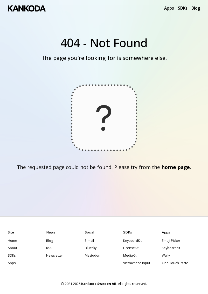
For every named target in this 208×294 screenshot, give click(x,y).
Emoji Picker (171, 240)
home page (175, 167)
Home (12, 240)
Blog (195, 8)
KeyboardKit (132, 240)
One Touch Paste (175, 263)
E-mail (89, 240)
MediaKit (129, 255)
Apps (169, 8)
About (12, 248)
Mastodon (92, 255)
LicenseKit (130, 248)
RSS (49, 248)
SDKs (183, 8)
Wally (166, 255)
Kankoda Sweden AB (98, 283)
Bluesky (90, 248)
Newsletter (54, 255)
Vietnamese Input (136, 263)
